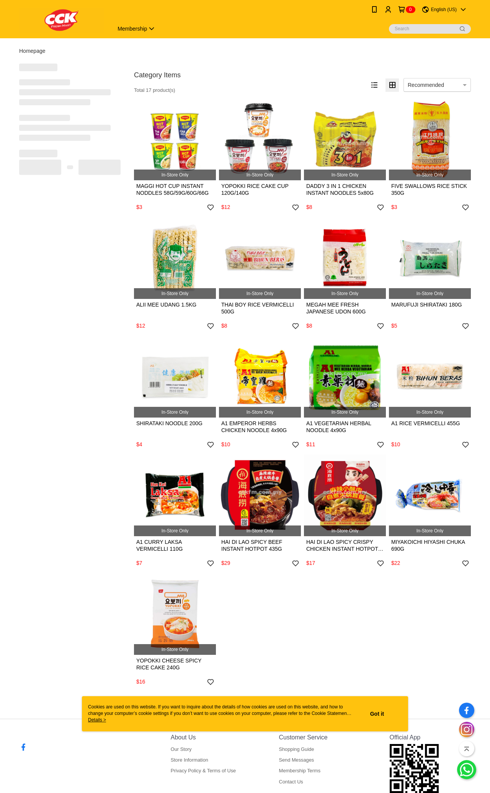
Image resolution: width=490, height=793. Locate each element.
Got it (377, 714)
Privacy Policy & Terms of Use (203, 770)
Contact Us (291, 782)
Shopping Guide (296, 749)
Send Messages (296, 760)
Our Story (181, 749)
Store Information (189, 760)
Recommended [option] (426, 85)
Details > (97, 720)
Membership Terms (299, 770)
